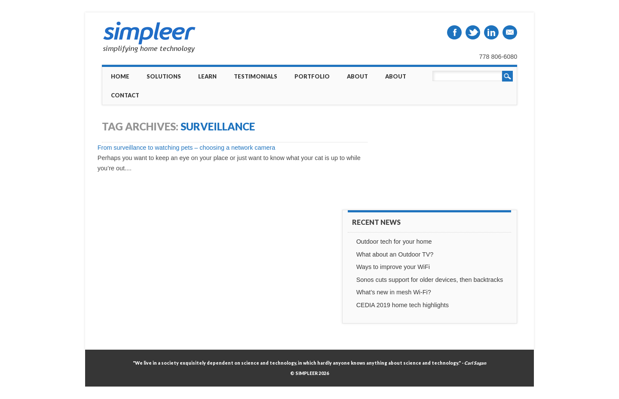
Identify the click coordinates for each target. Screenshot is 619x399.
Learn (207, 76)
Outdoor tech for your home (394, 241)
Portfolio (312, 76)
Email (510, 32)
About (357, 76)
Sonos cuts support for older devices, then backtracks (429, 279)
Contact (125, 95)
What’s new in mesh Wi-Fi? (393, 292)
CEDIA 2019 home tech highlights (402, 305)
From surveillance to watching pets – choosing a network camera (187, 147)
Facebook (454, 32)
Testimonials (255, 76)
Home (120, 76)
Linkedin (491, 32)
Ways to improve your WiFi (393, 266)
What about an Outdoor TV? (395, 254)
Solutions (164, 76)
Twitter (473, 32)
